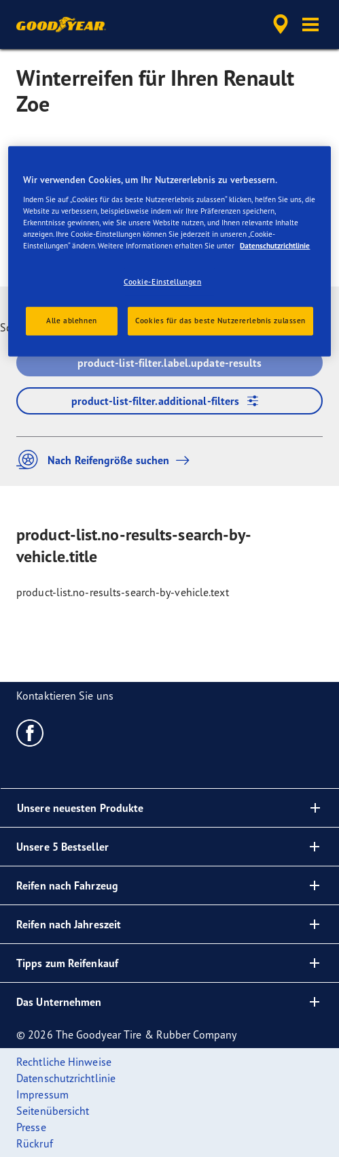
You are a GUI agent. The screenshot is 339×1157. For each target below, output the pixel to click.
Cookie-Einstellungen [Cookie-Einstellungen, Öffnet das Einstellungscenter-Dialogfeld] (162, 282)
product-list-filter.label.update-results (169, 363)
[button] (310, 24)
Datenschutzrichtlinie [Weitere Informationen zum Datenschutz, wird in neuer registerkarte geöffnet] (275, 245)
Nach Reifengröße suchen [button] (106, 460)
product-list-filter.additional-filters (169, 401)
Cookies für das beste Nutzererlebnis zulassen (220, 320)
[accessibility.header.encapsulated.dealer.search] (280, 24)
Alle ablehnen (71, 320)
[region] (169, 251)
